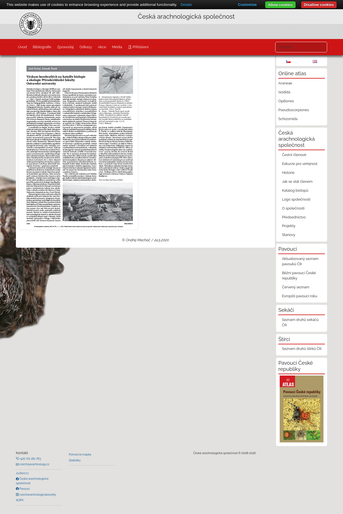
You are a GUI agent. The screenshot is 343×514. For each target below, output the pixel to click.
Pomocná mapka (80, 454)
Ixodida (284, 92)
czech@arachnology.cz (34, 464)
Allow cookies (280, 5)
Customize (247, 5)
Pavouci (24, 488)
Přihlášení (140, 47)
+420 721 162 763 (30, 458)
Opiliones (286, 101)
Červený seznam (295, 287)
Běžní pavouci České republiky (299, 275)
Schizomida (287, 119)
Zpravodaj (65, 47)
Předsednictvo (294, 217)
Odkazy (85, 47)
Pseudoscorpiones (293, 110)
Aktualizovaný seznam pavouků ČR (300, 261)
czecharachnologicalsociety (37, 494)
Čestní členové (294, 155)
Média (117, 47)
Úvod (22, 47)
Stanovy (288, 235)
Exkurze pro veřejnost (299, 164)
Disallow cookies (319, 5)
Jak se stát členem (297, 181)
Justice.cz (22, 473)
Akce (102, 47)
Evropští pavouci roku (299, 296)
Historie (288, 172)
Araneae (285, 83)
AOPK (19, 500)
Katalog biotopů (295, 190)
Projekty (288, 226)
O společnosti (293, 208)
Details (186, 5)
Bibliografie (42, 47)
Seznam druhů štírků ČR (302, 349)
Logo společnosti (296, 199)
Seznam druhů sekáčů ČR (300, 322)
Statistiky (75, 460)
